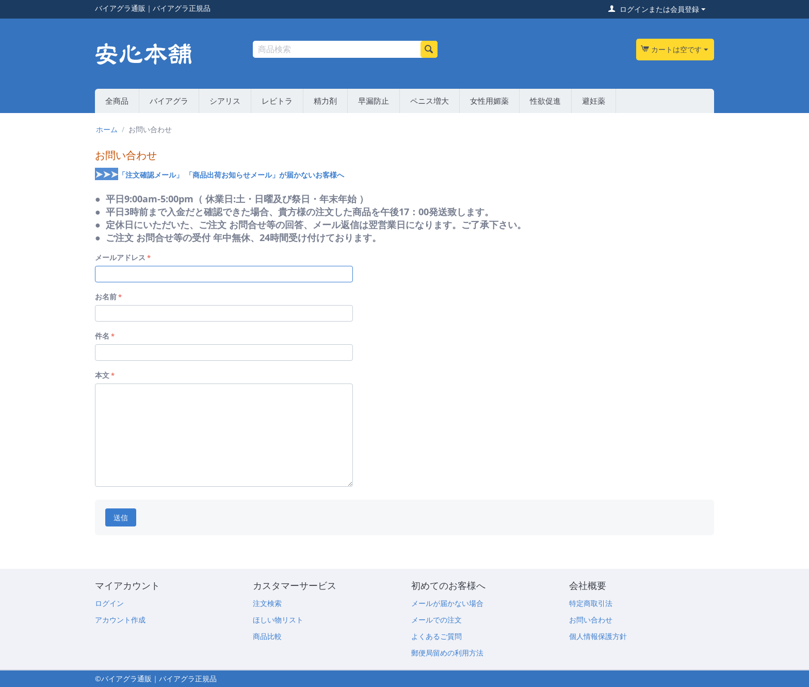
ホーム (107, 129)
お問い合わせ (590, 620)
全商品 (116, 100)
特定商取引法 (590, 603)
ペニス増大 (429, 100)
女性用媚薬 (489, 100)
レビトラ (277, 100)
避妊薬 (593, 100)
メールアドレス (120, 257)
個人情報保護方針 (598, 636)
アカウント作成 (120, 620)
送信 (121, 517)
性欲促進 (545, 100)
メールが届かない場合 (447, 603)
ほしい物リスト (278, 620)
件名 (102, 336)
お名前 (106, 296)
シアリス (224, 100)
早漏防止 (373, 100)
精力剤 (325, 100)
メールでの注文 (436, 620)
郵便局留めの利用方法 (447, 653)
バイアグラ (169, 100)
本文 (102, 375)
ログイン (109, 603)
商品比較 (267, 636)
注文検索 (267, 603)
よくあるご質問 (436, 636)
